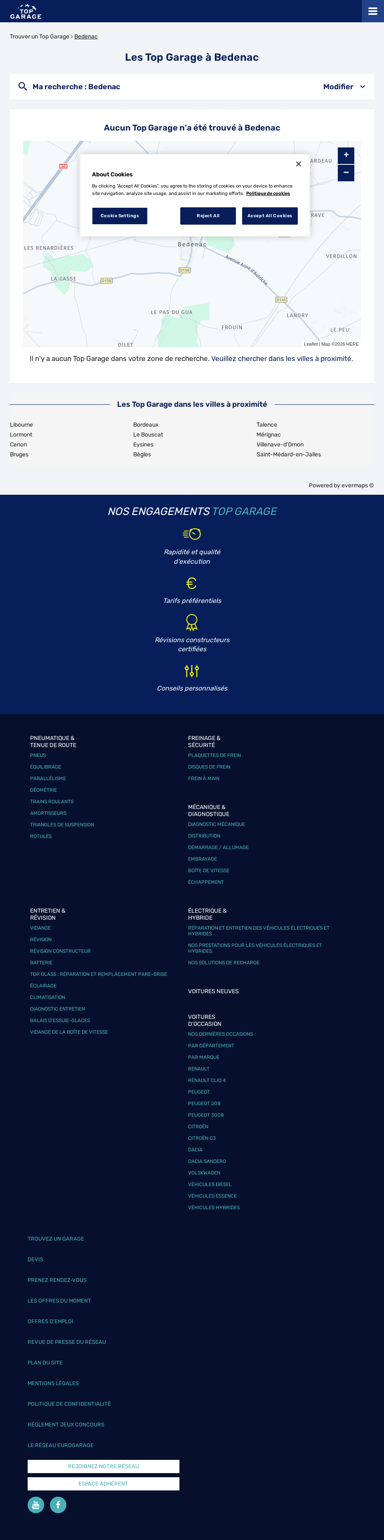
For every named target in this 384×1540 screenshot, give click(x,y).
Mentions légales (53, 1383)
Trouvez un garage (56, 1239)
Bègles (142, 454)
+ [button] (346, 155)
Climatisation (47, 997)
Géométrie (43, 790)
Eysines (143, 444)
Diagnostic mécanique (216, 824)
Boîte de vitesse (208, 870)
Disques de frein (209, 767)
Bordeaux (146, 424)
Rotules (41, 836)
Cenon (18, 444)
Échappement (206, 882)
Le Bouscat (148, 434)
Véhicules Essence (212, 1196)
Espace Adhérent (103, 1484)
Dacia (195, 1150)
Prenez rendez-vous (57, 1280)
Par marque (203, 1057)
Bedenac (86, 36)
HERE (352, 344)
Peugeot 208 (204, 1103)
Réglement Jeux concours (66, 1424)
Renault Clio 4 (207, 1080)
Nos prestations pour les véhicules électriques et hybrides (255, 948)
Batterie (41, 963)
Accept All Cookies (269, 215)
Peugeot (199, 1092)
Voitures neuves (213, 991)
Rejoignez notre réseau (103, 1466)
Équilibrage (45, 767)
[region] (195, 195)
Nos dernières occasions (220, 1034)
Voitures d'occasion (204, 1020)
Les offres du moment (59, 1301)
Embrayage (202, 859)
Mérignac (269, 434)
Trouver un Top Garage (39, 36)
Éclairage (43, 986)
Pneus (38, 755)
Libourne (21, 424)
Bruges (19, 454)
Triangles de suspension (62, 825)
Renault (199, 1069)
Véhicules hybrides (214, 1207)
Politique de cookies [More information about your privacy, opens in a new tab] (268, 193)
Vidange (40, 928)
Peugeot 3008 (206, 1115)
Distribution (204, 836)
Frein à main (203, 778)
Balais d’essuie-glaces (60, 1020)
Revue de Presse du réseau (67, 1342)
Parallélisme (48, 778)
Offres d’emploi (50, 1321)
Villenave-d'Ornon (280, 444)
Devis (35, 1259)
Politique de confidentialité (69, 1404)
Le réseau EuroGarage (61, 1445)
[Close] (299, 164)
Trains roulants (51, 801)
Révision (41, 939)
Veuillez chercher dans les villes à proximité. (282, 358)
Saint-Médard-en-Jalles (289, 454)
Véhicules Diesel (210, 1184)
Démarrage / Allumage (218, 847)
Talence (267, 424)
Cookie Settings (120, 215)
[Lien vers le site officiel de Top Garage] (26, 11)
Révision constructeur (60, 951)
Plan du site (45, 1363)
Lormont (21, 434)
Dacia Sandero (207, 1161)
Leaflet (311, 344)
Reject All (208, 215)
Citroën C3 (202, 1138)
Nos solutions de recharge (223, 963)
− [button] (346, 173)
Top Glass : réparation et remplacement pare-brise (98, 974)
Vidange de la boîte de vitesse (69, 1032)
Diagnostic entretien (57, 1009)
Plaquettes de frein (214, 755)
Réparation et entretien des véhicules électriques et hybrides (259, 931)
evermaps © (358, 485)
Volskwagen (204, 1173)
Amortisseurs (48, 813)
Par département (211, 1046)
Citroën (198, 1126)
